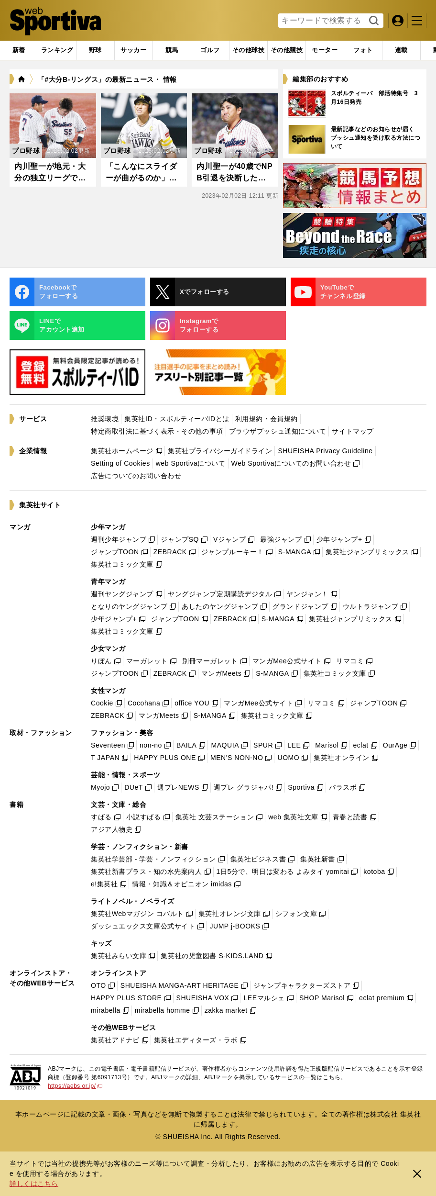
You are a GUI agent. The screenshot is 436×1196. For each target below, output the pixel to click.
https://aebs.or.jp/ (75, 1086)
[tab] (95, 50)
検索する (372, 21)
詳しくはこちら (34, 1183)
